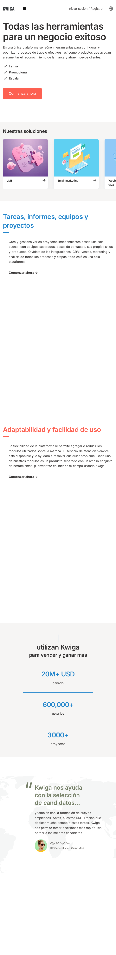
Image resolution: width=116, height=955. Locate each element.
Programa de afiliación (74, 821)
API (60, 789)
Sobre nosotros (69, 838)
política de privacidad (19, 942)
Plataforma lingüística (18, 834)
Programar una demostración (24, 872)
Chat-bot (9, 815)
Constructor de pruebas (20, 821)
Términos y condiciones (20, 930)
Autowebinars (13, 789)
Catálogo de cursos (72, 808)
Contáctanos (21, 726)
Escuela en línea (14, 828)
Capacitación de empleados (23, 840)
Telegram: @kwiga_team (21, 859)
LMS (6, 776)
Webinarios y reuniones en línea (26, 783)
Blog (61, 776)
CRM (6, 796)
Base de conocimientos (75, 783)
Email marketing (14, 802)
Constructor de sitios (18, 808)
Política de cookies (17, 936)
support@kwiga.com (18, 866)
